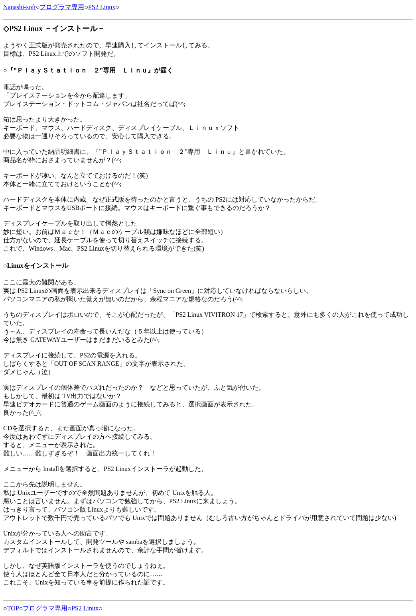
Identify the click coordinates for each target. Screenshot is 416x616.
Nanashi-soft (19, 7)
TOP (13, 608)
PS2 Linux (101, 7)
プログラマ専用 (61, 7)
